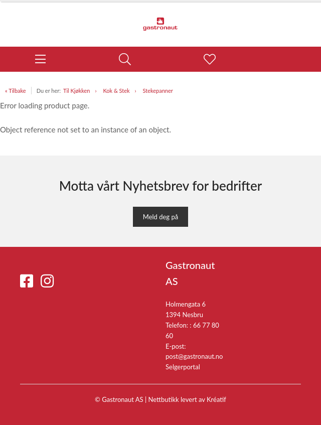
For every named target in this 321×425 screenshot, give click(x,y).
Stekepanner (158, 90)
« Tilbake (15, 90)
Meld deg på (160, 217)
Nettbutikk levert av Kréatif (187, 399)
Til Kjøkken (76, 90)
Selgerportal (183, 367)
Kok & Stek (116, 90)
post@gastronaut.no (194, 356)
